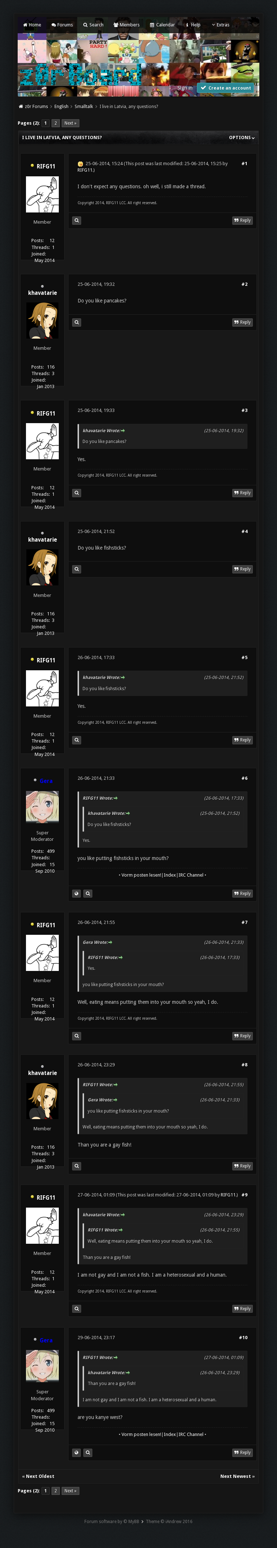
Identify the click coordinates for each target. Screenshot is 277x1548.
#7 (244, 922)
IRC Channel (191, 875)
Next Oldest (40, 1476)
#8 (244, 1064)
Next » (70, 123)
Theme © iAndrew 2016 (169, 1521)
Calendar (162, 24)
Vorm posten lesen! (141, 875)
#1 (244, 163)
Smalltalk (84, 106)
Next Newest (235, 1476)
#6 (244, 778)
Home (31, 24)
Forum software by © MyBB (111, 1521)
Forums (62, 24)
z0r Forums (36, 106)
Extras (219, 24)
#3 (244, 410)
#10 (243, 1337)
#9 (244, 1194)
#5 (244, 657)
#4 (244, 531)
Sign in (185, 88)
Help (193, 24)
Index (170, 875)
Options (242, 137)
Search (93, 24)
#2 (244, 284)
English (61, 106)
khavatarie (42, 293)
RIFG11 (46, 166)
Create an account (225, 88)
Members (126, 24)
